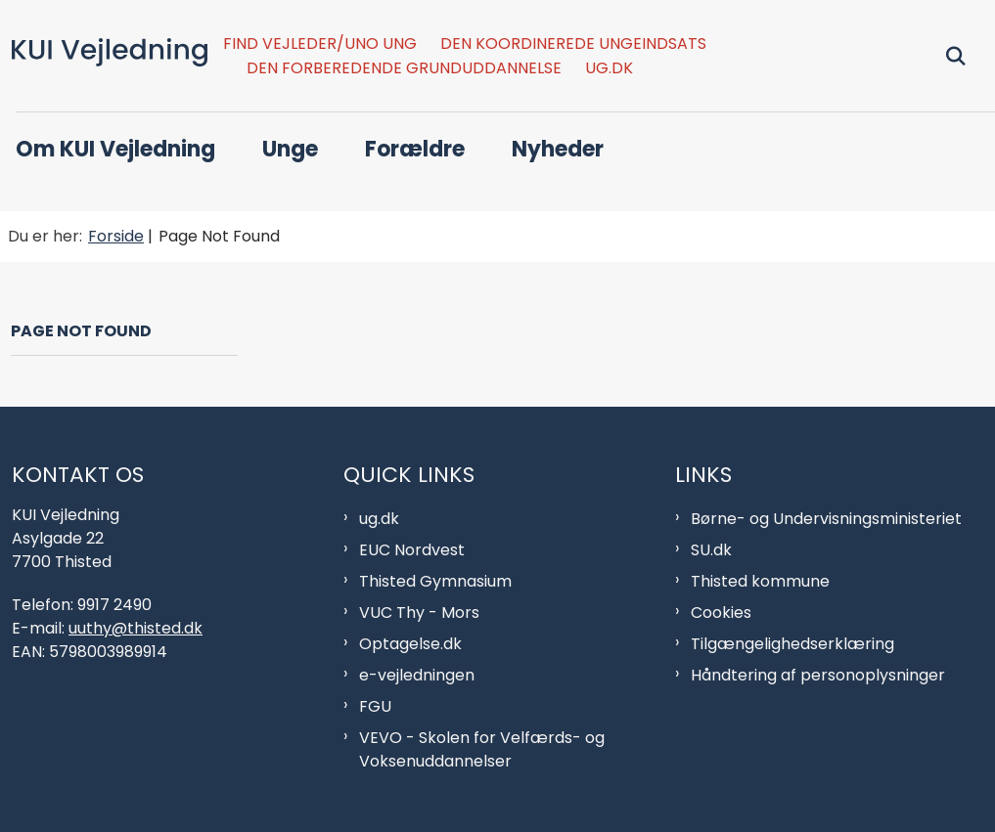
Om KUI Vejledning (115, 149)
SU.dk (711, 550)
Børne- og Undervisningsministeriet (826, 518)
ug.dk (609, 69)
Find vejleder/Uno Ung (320, 44)
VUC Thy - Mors (419, 612)
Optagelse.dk (410, 644)
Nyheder (558, 149)
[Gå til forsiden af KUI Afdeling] (103, 55)
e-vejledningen (417, 675)
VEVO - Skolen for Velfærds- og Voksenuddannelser (482, 749)
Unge (290, 149)
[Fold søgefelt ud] (955, 55)
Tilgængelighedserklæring (792, 644)
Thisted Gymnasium (435, 581)
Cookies (721, 612)
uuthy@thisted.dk (135, 628)
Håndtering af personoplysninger (818, 675)
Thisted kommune (760, 581)
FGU (375, 706)
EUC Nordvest (412, 550)
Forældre (415, 149)
